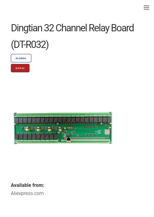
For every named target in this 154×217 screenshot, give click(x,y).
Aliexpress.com (27, 193)
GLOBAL (21, 58)
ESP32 (20, 68)
